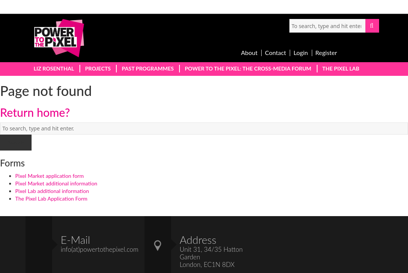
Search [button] (372, 26)
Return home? (35, 112)
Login (301, 53)
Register (326, 53)
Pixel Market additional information (56, 183)
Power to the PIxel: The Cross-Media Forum (248, 68)
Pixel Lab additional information (52, 191)
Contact (275, 53)
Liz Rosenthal (54, 68)
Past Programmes (148, 68)
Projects (98, 68)
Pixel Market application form (49, 176)
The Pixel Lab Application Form (51, 198)
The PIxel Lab (340, 68)
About (249, 53)
